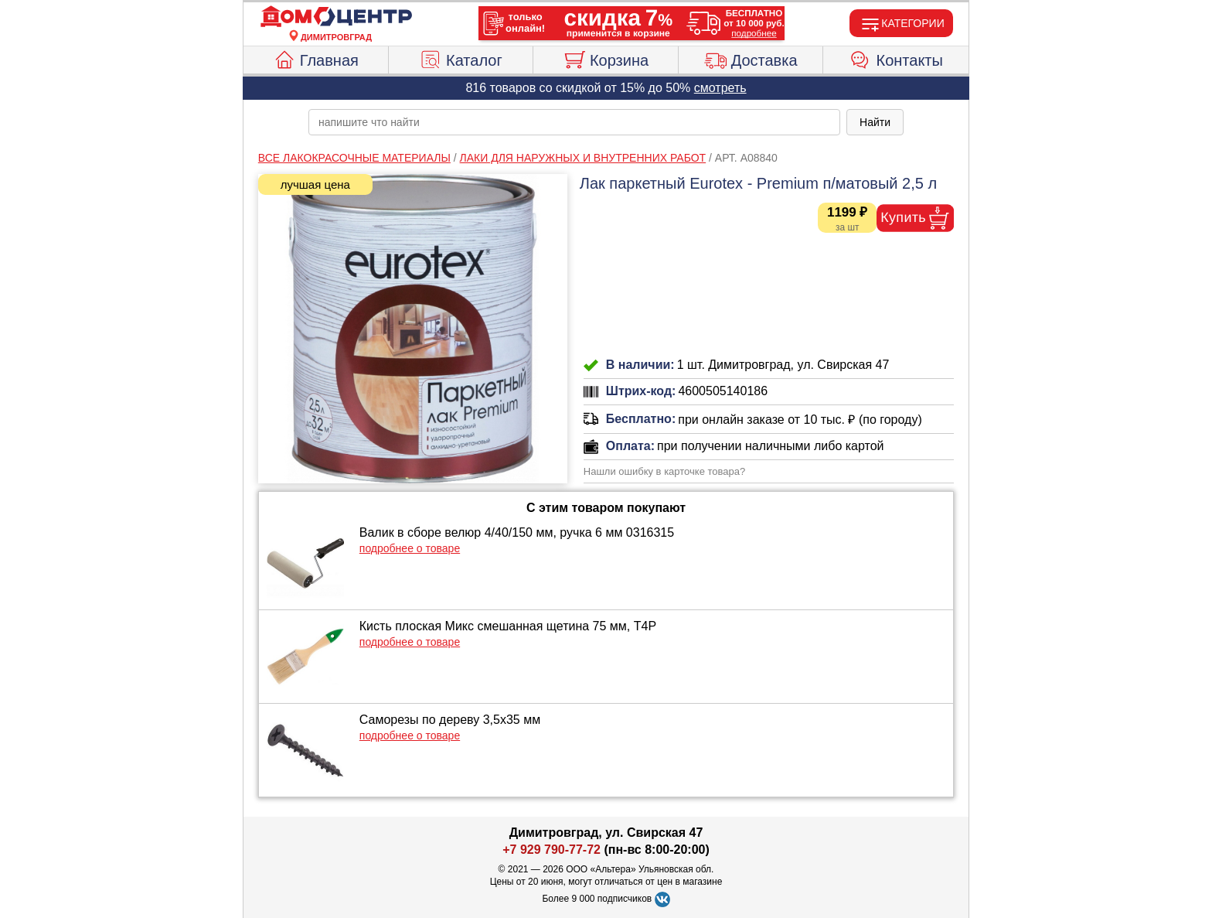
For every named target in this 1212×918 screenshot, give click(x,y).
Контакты (896, 58)
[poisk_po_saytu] (574, 122)
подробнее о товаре (409, 548)
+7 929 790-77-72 (551, 849)
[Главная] (336, 17)
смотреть (720, 87)
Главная (316, 58)
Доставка (751, 58)
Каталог (460, 58)
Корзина (606, 58)
